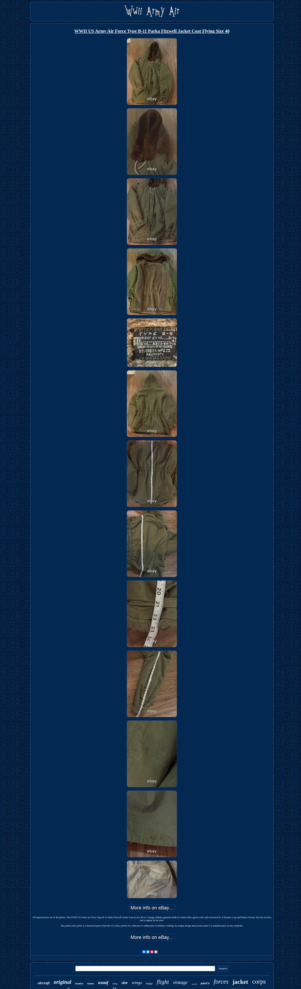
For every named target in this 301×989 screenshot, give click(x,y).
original (62, 982)
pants (205, 983)
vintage (180, 982)
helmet (90, 983)
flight (163, 982)
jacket (240, 981)
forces (221, 981)
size (124, 982)
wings (137, 982)
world (194, 984)
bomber (79, 983)
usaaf (103, 982)
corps (259, 981)
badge (149, 983)
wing (114, 983)
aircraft (44, 983)
